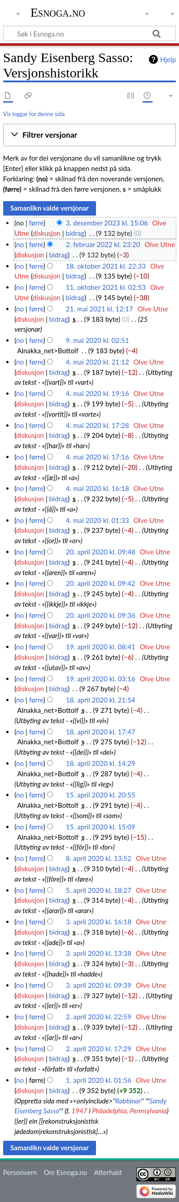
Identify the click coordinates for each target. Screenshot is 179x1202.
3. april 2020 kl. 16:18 (98, 922)
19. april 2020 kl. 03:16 (100, 679)
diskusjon (47, 233)
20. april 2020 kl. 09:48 (100, 552)
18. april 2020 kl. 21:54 (100, 700)
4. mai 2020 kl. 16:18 (97, 488)
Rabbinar (128, 1101)
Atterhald (108, 1172)
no (20, 244)
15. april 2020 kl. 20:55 (100, 795)
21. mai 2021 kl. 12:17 (99, 309)
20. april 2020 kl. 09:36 (100, 615)
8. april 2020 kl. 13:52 (98, 858)
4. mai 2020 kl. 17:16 (97, 457)
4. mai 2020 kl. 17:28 (97, 425)
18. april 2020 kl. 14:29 (100, 763)
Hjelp (168, 59)
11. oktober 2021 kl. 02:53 (106, 287)
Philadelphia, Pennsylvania (129, 1111)
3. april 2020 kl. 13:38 (98, 953)
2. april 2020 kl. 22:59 (98, 1017)
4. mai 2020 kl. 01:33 (97, 520)
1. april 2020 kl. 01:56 (98, 1080)
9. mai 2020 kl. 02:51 (97, 340)
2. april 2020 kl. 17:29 (98, 1048)
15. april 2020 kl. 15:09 (100, 827)
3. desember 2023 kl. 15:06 (107, 223)
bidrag (74, 233)
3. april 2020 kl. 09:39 (98, 985)
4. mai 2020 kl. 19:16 (97, 393)
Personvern (20, 1172)
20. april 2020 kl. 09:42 (100, 583)
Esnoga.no (58, 12)
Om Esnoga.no (65, 1172)
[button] (89, 135)
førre (36, 223)
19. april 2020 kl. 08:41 (100, 647)
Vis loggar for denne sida (34, 113)
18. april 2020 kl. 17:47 (100, 732)
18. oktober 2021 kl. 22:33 (106, 266)
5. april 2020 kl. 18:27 (98, 890)
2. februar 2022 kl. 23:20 (103, 244)
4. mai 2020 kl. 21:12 (97, 362)
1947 (79, 1111)
